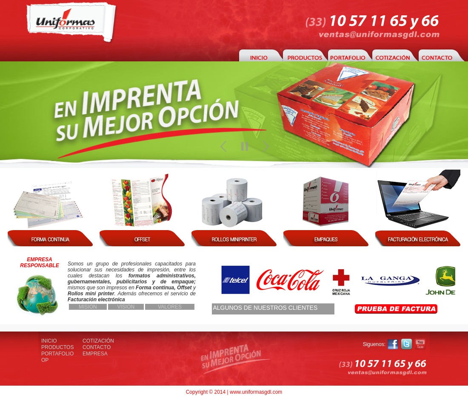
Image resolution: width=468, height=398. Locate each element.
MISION (88, 307)
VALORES (170, 307)
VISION (126, 307)
